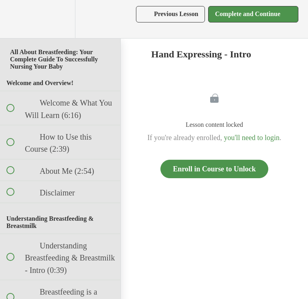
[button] (15, 19)
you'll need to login (252, 138)
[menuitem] (60, 19)
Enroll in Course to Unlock (214, 169)
